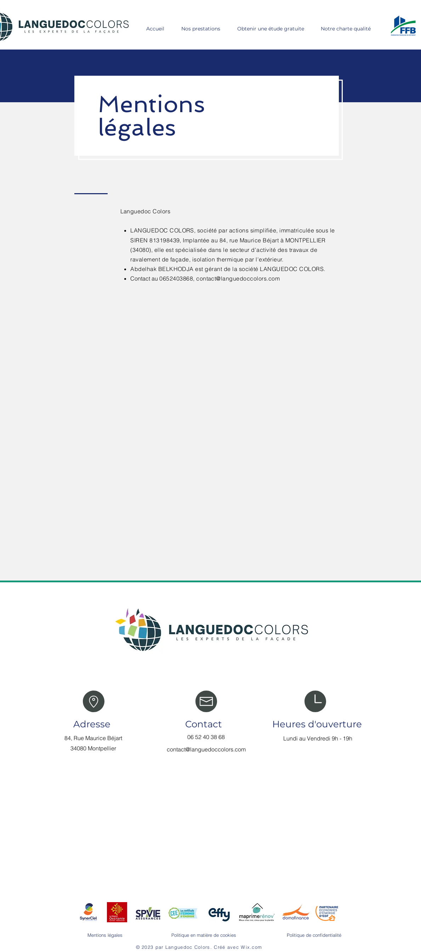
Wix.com (251, 947)
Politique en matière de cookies (203, 935)
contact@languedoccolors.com (238, 278)
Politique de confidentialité (314, 935)
